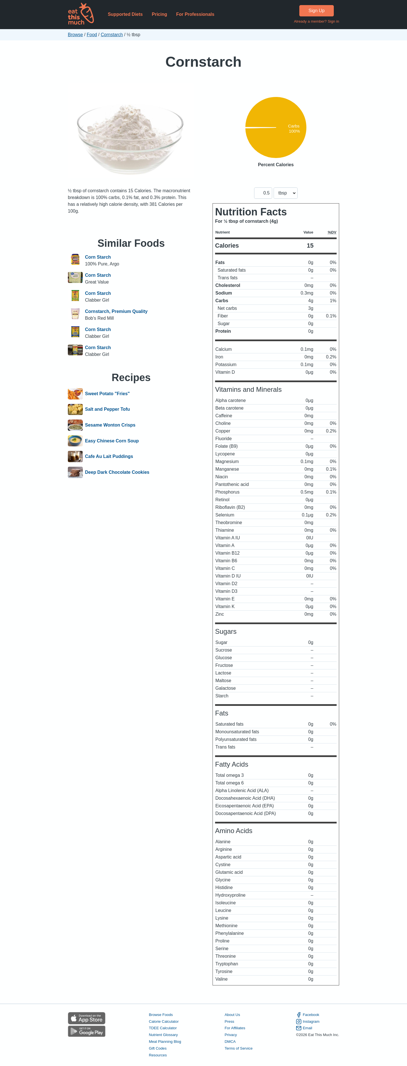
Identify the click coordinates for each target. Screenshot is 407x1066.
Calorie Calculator (164, 1021)
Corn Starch (98, 257)
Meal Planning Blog (165, 1041)
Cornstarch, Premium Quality (116, 311)
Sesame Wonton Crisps (110, 425)
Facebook (307, 1015)
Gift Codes (158, 1048)
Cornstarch (112, 34)
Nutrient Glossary (163, 1035)
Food (92, 34)
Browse (75, 34)
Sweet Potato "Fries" (107, 393)
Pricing (159, 14)
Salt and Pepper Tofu (107, 409)
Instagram (307, 1021)
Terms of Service (239, 1048)
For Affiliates (235, 1028)
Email (304, 1028)
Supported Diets (125, 14)
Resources (158, 1055)
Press (229, 1021)
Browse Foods (161, 1015)
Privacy (231, 1035)
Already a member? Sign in (316, 21)
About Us (232, 1015)
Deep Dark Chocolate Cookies (117, 472)
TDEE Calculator (163, 1028)
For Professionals (195, 14)
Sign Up (317, 10)
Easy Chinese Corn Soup (112, 441)
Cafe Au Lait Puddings (109, 456)
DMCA (230, 1041)
